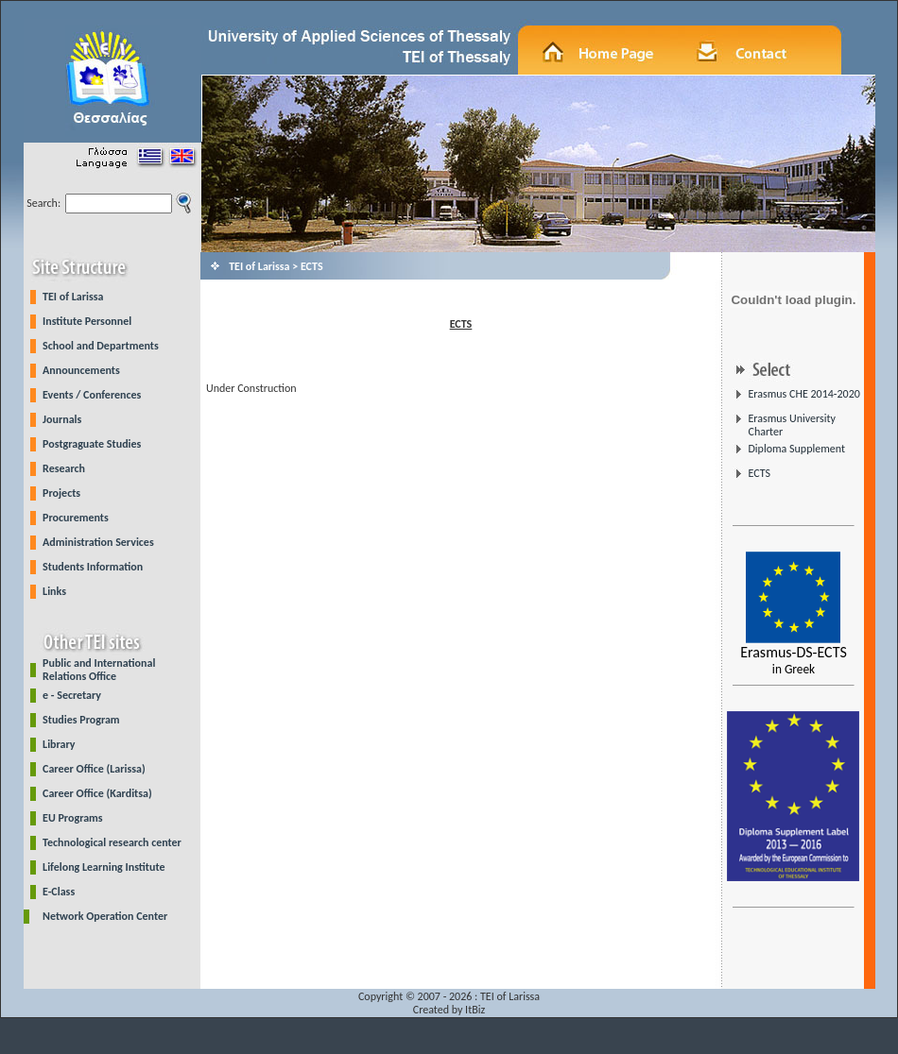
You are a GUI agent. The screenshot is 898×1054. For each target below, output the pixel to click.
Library (59, 744)
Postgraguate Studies (92, 443)
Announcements (81, 370)
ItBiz (475, 1009)
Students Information (93, 566)
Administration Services (98, 542)
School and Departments (101, 345)
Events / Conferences (92, 394)
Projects (61, 493)
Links (54, 591)
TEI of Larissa (73, 296)
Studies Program (81, 719)
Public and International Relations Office (99, 669)
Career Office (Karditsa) (97, 793)
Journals (62, 419)
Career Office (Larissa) (94, 768)
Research (64, 468)
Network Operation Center (105, 916)
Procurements (76, 517)
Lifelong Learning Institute (103, 867)
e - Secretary (72, 695)
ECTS (758, 473)
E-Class (59, 891)
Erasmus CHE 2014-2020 (803, 393)
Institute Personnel (87, 321)
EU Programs (73, 817)
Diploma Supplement (796, 448)
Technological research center (112, 842)
